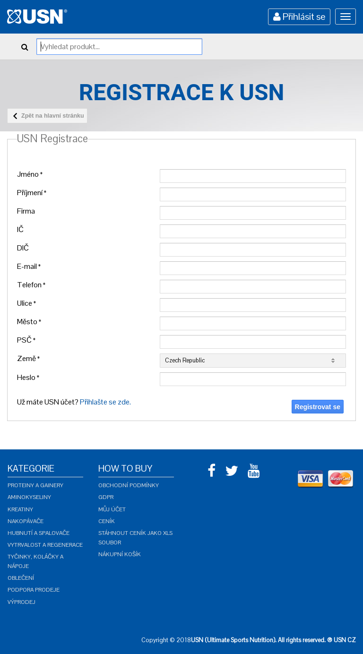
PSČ (26, 340)
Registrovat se (317, 407)
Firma (26, 211)
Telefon (31, 285)
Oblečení (21, 578)
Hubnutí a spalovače (38, 533)
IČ (20, 229)
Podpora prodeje (34, 590)
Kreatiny (20, 509)
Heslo (28, 377)
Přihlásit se (299, 16)
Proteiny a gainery (35, 485)
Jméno (30, 174)
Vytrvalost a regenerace (45, 545)
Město (29, 322)
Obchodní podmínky (128, 485)
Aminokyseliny (29, 497)
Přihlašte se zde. (105, 402)
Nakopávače (25, 521)
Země (28, 358)
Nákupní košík (119, 554)
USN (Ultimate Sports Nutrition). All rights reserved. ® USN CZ (273, 640)
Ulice (26, 303)
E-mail (29, 266)
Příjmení (31, 193)
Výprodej (21, 602)
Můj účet (112, 509)
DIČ (23, 248)
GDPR (105, 497)
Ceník (106, 521)
